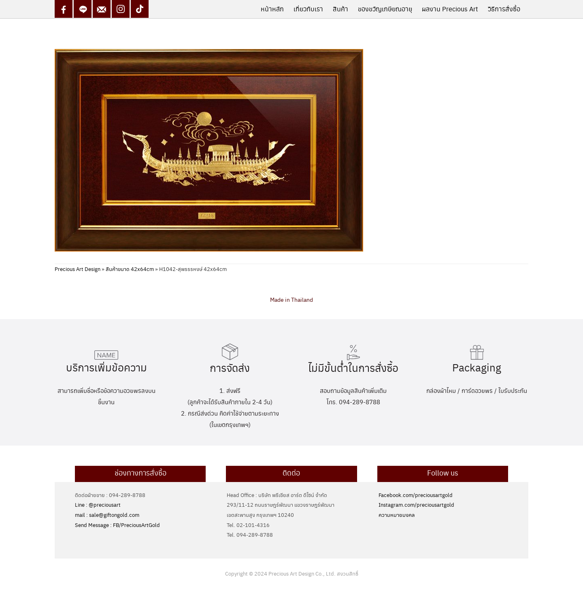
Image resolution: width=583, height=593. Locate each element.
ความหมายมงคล (397, 514)
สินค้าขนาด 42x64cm (130, 269)
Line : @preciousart (98, 504)
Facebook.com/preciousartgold (416, 495)
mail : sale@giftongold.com (107, 514)
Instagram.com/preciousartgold (416, 504)
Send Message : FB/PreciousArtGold (117, 525)
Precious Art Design (77, 269)
